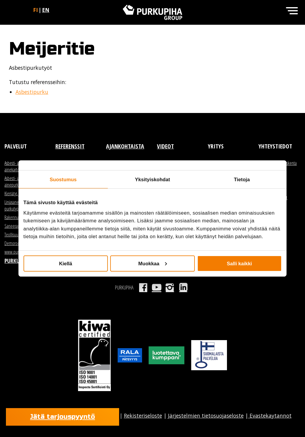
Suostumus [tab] (63, 179)
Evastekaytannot (270, 415)
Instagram (170, 287)
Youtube (156, 287)
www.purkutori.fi (17, 252)
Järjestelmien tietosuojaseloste (206, 415)
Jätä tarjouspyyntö (62, 417)
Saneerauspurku (17, 226)
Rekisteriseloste (143, 415)
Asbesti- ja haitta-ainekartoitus (17, 166)
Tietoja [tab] (242, 179)
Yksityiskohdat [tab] (152, 179)
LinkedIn (183, 287)
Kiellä (65, 263)
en (45, 9)
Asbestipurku (31, 91)
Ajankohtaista (125, 146)
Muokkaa (152, 263)
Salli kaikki (239, 263)
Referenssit (70, 146)
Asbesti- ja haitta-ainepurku (17, 181)
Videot (165, 146)
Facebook (143, 287)
